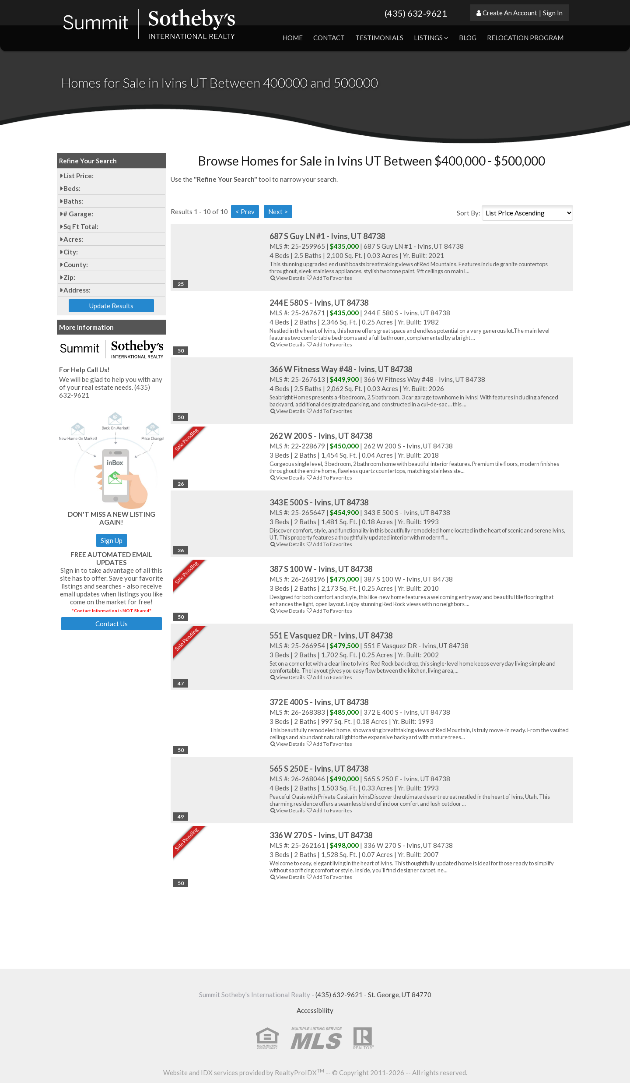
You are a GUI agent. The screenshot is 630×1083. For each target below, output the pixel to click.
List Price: (78, 176)
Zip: (69, 277)
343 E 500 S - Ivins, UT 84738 (319, 502)
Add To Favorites (329, 278)
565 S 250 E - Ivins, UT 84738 (319, 768)
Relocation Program (525, 38)
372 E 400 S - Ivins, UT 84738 (319, 702)
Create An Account (510, 13)
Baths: (73, 201)
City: (70, 252)
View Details (287, 278)
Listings (431, 38)
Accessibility (315, 1010)
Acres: (73, 239)
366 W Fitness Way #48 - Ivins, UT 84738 (341, 369)
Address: (77, 290)
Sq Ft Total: (80, 226)
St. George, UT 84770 (399, 994)
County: (75, 264)
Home (293, 38)
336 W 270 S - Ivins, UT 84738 (321, 835)
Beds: (71, 188)
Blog (467, 38)
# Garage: (78, 214)
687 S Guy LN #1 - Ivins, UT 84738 (327, 236)
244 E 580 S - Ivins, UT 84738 (319, 302)
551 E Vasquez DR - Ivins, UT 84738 (331, 635)
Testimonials (379, 38)
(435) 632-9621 (416, 13)
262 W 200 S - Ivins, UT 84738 (321, 436)
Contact (329, 38)
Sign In (553, 13)
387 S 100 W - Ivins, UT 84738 (321, 569)
